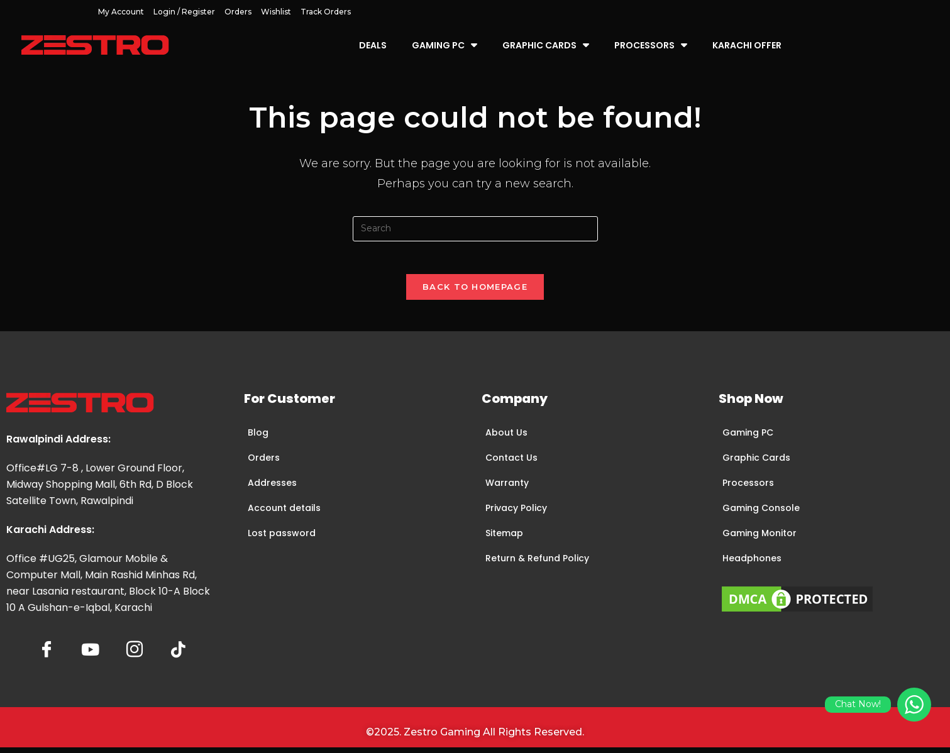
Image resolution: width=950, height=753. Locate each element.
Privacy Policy (516, 513)
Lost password (282, 538)
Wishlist (276, 11)
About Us (506, 437)
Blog (258, 437)
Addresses (272, 487)
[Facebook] (46, 655)
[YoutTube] (90, 655)
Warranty (507, 487)
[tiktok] (178, 655)
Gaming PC (444, 45)
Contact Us (511, 462)
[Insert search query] (475, 228)
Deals (373, 45)
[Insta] (134, 655)
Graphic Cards (545, 45)
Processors (650, 45)
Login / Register (184, 11)
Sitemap (504, 538)
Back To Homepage (475, 292)
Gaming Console (761, 513)
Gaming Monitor (759, 538)
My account (121, 11)
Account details (284, 513)
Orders (237, 11)
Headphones (752, 563)
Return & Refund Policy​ (537, 563)
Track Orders (326, 11)
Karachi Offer (747, 45)
